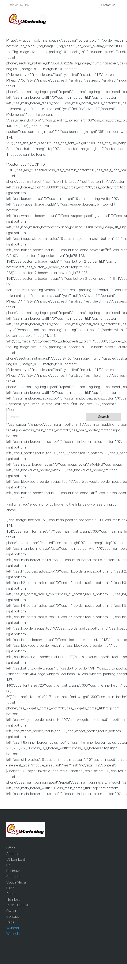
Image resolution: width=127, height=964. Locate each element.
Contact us (108, 5)
